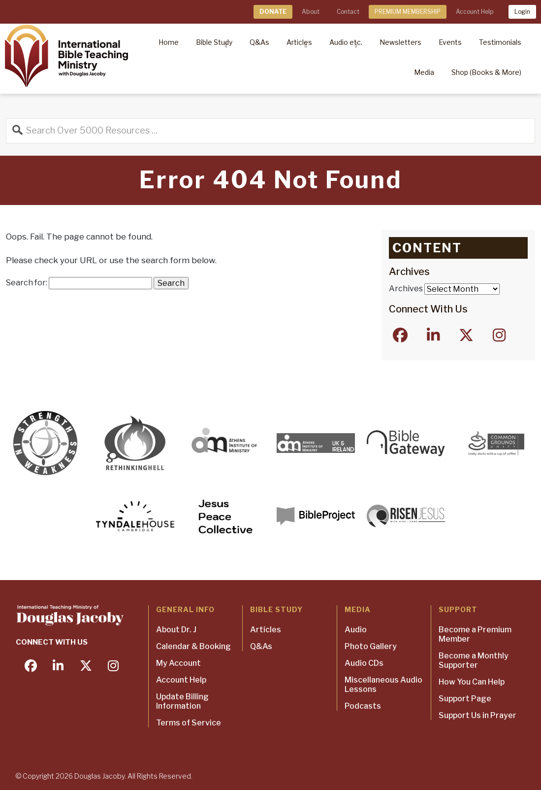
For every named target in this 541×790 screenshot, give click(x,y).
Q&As (261, 646)
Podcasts (363, 706)
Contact (348, 11)
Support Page (465, 698)
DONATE (272, 11)
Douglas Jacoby (99, 776)
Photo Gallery (371, 646)
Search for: (26, 282)
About (310, 11)
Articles (265, 629)
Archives (406, 288)
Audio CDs (364, 663)
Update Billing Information (182, 701)
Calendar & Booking (193, 646)
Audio (356, 629)
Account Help (474, 11)
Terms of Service (188, 722)
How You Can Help (472, 682)
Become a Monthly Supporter (474, 660)
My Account (178, 663)
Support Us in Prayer (477, 715)
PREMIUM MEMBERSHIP (408, 11)
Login (522, 11)
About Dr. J (176, 629)
